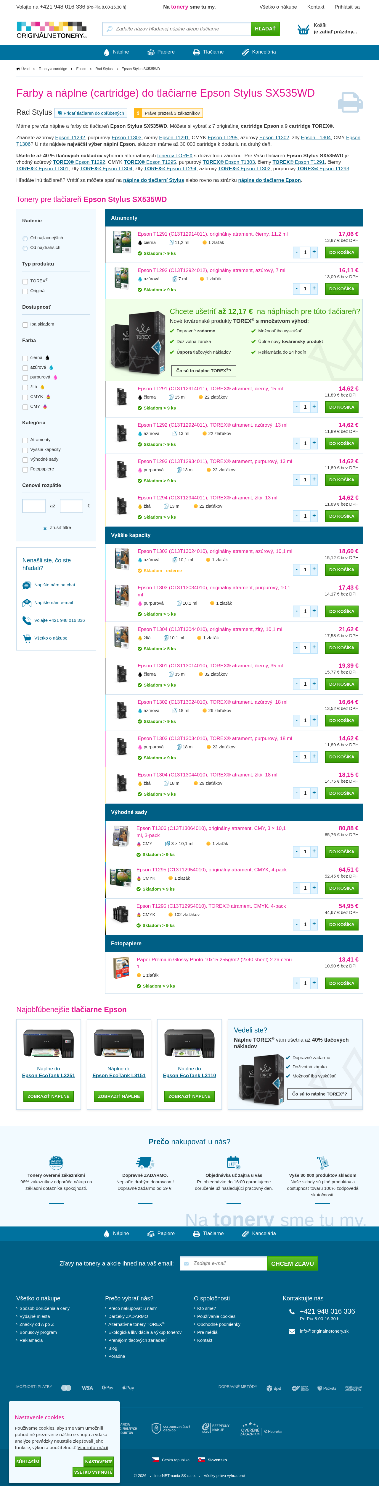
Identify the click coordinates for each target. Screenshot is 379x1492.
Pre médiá (207, 1331)
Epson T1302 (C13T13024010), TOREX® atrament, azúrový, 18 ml (213, 702)
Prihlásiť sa (347, 7)
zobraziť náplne (49, 1095)
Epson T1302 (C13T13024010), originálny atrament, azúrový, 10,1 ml (215, 551)
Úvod (25, 69)
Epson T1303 (127, 137)
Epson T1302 (274, 137)
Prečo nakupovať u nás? (132, 1307)
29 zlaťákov (211, 783)
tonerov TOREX (174, 155)
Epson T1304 (316, 137)
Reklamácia (31, 1339)
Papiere (160, 52)
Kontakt (316, 7)
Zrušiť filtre (57, 527)
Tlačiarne (209, 52)
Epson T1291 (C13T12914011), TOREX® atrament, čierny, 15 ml (210, 388)
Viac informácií (93, 1447)
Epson (81, 69)
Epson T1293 (323, 168)
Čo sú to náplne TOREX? (203, 370)
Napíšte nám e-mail (48, 602)
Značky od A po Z (37, 1323)
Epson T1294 (170, 168)
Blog (112, 1347)
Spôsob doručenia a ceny (45, 1307)
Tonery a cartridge (53, 69)
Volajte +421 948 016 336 (54, 620)
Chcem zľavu (292, 1263)
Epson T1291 (174, 137)
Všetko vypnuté (93, 1472)
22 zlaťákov (216, 396)
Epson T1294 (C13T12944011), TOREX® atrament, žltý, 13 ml (207, 498)
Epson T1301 (42, 168)
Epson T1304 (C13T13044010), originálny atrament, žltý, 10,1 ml (210, 629)
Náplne (112, 52)
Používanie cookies (216, 1315)
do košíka (341, 252)
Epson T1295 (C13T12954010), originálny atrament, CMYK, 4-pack (211, 870)
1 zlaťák (216, 242)
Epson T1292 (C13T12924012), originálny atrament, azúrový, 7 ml (211, 270)
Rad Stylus (104, 69)
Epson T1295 (222, 137)
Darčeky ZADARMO (128, 1315)
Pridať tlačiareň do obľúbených (90, 113)
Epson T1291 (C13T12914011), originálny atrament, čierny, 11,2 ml (213, 234)
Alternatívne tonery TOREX (136, 1323)
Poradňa (116, 1355)
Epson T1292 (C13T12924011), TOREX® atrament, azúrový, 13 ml (213, 425)
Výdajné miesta (35, 1315)
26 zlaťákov (219, 710)
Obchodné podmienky (218, 1323)
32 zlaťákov (216, 674)
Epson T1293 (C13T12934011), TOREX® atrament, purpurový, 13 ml (215, 461)
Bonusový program (38, 1331)
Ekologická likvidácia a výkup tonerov (145, 1331)
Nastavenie (99, 1462)
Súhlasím (27, 1462)
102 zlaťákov (187, 914)
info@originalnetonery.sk (324, 1330)
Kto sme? (206, 1307)
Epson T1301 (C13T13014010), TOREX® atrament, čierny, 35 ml (210, 666)
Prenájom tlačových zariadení (137, 1339)
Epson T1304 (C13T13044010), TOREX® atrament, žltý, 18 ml (207, 775)
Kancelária (263, 52)
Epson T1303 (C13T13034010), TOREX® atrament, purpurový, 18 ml (215, 738)
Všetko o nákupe (278, 7)
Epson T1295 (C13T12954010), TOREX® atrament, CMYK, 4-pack (211, 906)
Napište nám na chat (49, 584)
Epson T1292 (70, 137)
